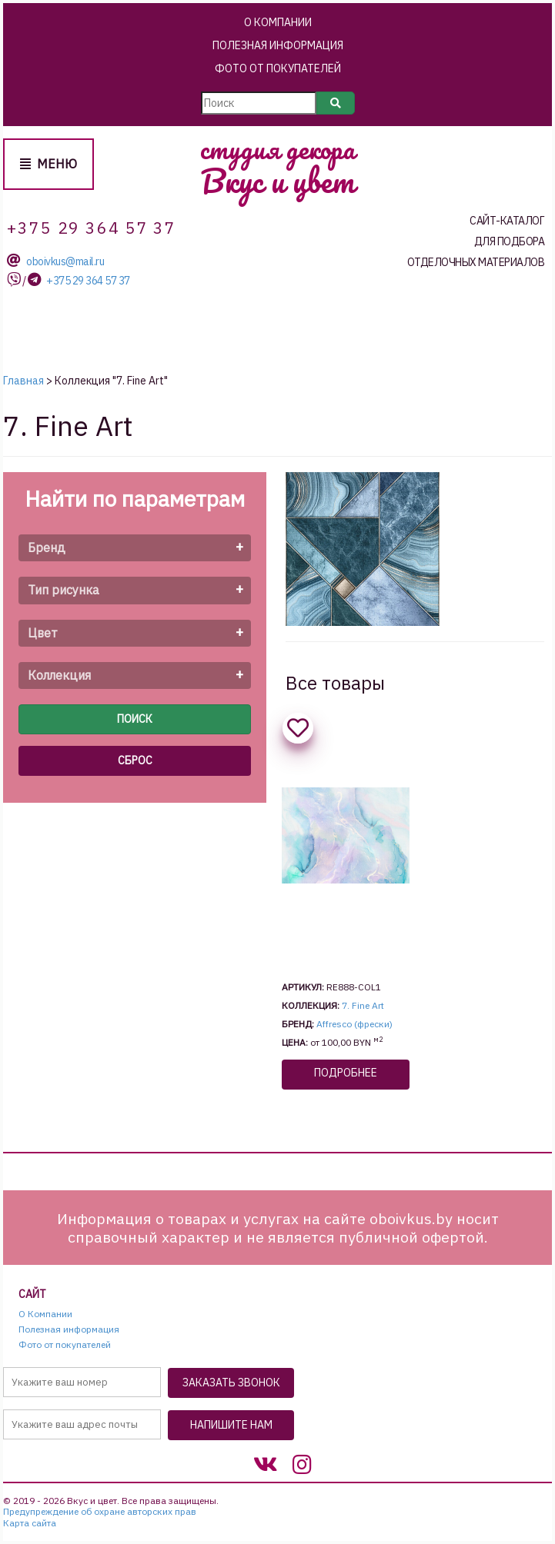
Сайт (32, 1294)
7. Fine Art (363, 1005)
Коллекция (59, 675)
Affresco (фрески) (354, 1024)
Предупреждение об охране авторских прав (99, 1511)
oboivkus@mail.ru (65, 261)
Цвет (43, 633)
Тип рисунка (63, 589)
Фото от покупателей (278, 68)
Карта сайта (29, 1523)
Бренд (46, 547)
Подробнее (345, 1073)
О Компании (278, 22)
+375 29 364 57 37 (88, 281)
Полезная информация (277, 45)
